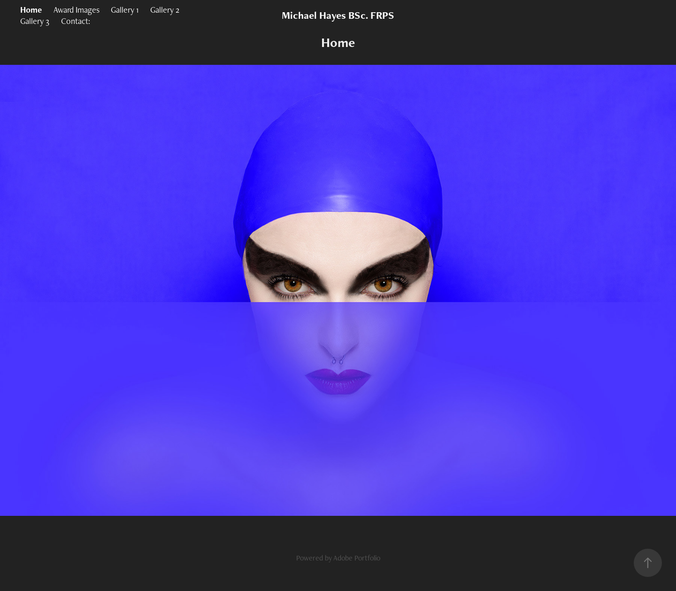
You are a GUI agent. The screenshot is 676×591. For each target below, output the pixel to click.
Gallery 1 (124, 9)
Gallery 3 (34, 21)
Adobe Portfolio (356, 558)
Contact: (75, 21)
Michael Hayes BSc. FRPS (338, 15)
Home (31, 9)
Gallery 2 (164, 9)
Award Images (77, 9)
